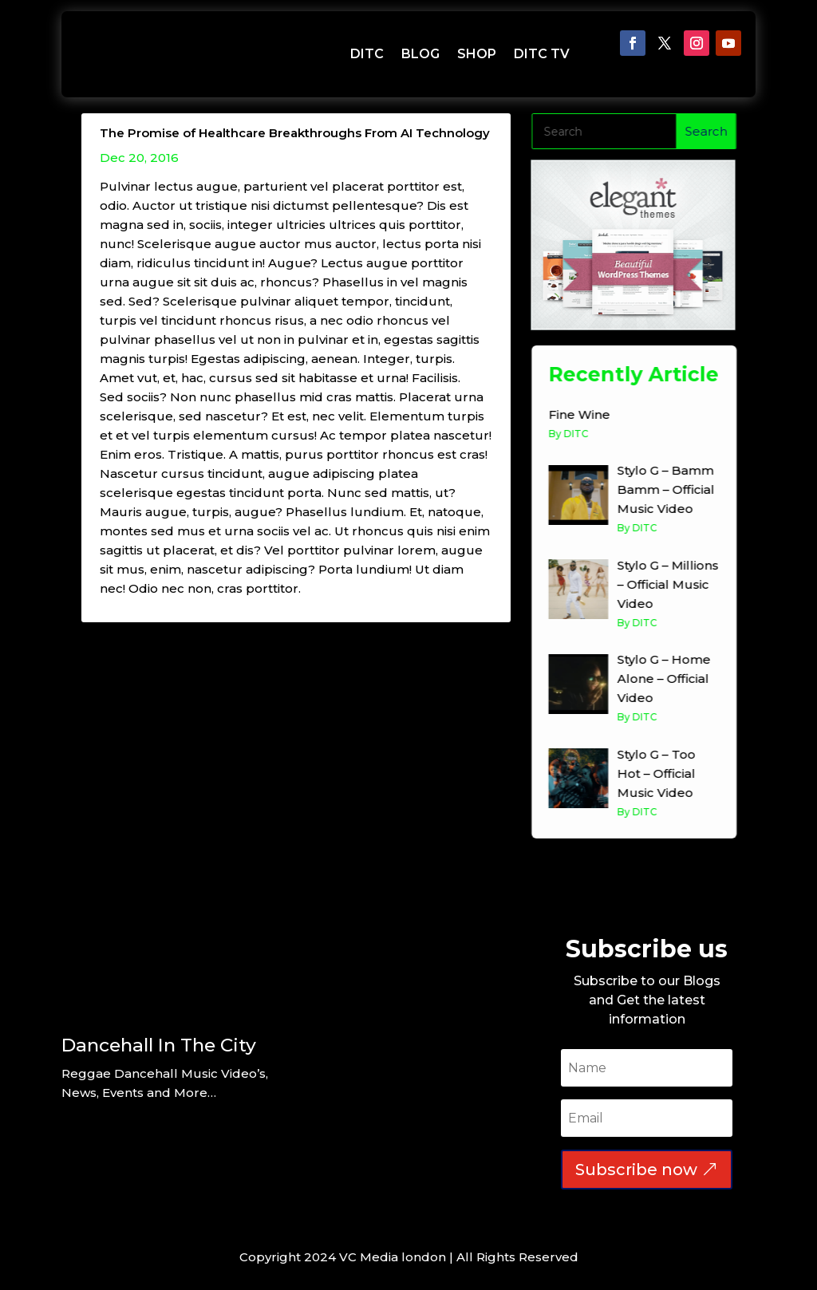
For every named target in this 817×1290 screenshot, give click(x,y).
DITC (367, 53)
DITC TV (542, 53)
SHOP (476, 53)
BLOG (420, 53)
